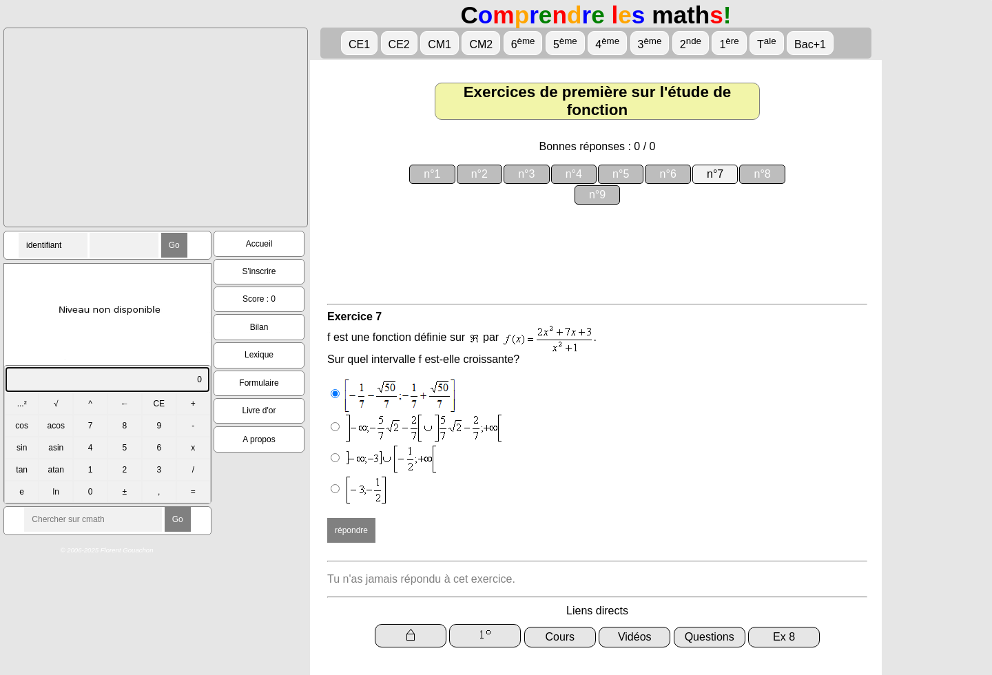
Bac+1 (810, 44)
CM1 (439, 44)
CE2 (399, 44)
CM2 (481, 44)
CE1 (359, 44)
